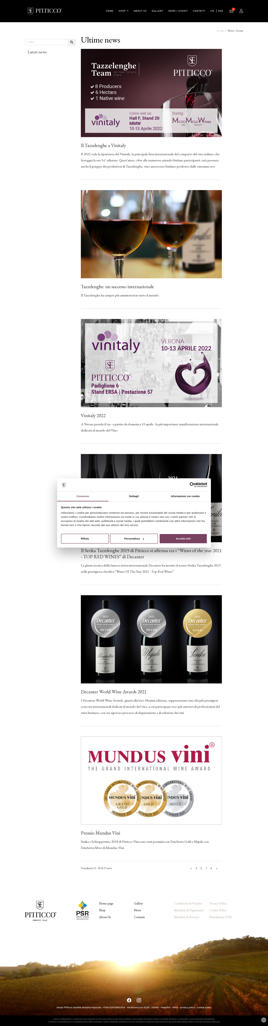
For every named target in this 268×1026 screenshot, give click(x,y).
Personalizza (134, 538)
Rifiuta (85, 538)
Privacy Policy (218, 903)
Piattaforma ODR (220, 917)
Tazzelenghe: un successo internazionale (117, 286)
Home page (106, 903)
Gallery (138, 903)
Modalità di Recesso (186, 917)
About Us (105, 917)
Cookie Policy (218, 910)
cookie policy (204, 1007)
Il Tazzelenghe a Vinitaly (103, 145)
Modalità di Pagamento (189, 910)
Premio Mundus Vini (100, 833)
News (137, 910)
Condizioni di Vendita (188, 903)
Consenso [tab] (82, 496)
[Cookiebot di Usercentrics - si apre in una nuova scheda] (192, 485)
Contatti (139, 917)
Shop (102, 910)
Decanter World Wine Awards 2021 (113, 692)
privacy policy (187, 1007)
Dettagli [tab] (134, 496)
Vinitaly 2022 (93, 415)
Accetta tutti (183, 538)
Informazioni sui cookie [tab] (185, 496)
